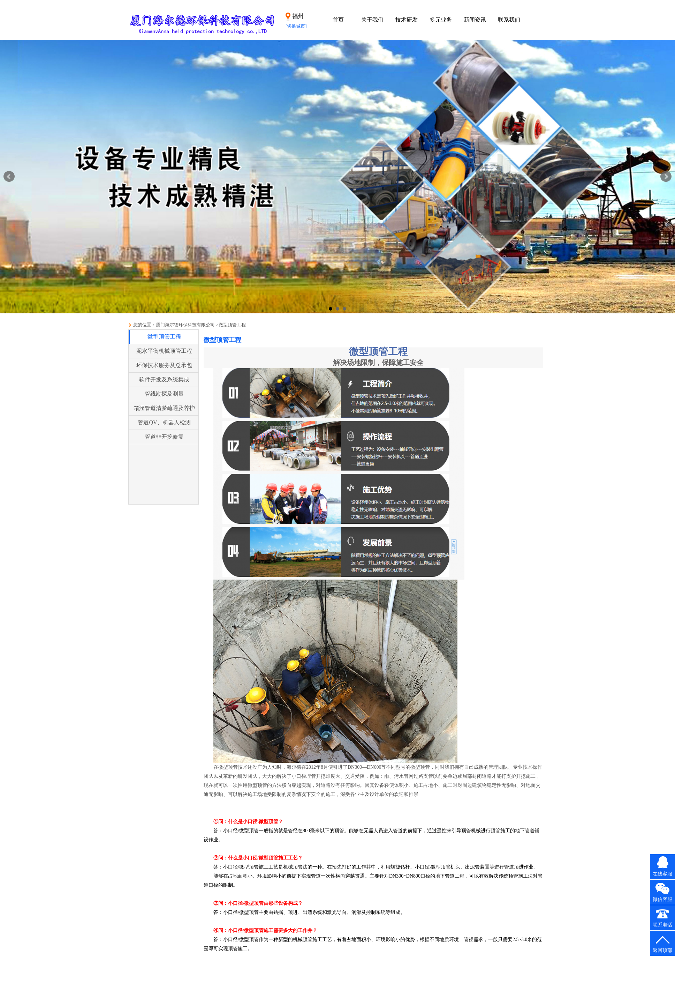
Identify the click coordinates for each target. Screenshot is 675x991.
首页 (338, 20)
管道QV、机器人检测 (164, 422)
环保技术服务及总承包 (164, 365)
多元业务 (441, 20)
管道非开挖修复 (164, 437)
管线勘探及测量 (164, 394)
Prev (9, 176)
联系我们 (509, 20)
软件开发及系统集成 (164, 379)
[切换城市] (296, 26)
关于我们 (372, 20)
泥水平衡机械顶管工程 (164, 351)
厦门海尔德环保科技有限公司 (185, 324)
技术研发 (406, 20)
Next (666, 176)
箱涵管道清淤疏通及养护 (164, 408)
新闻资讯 (475, 20)
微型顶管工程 (232, 324)
